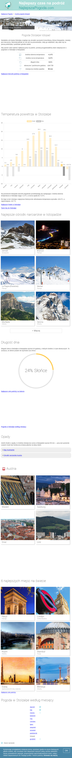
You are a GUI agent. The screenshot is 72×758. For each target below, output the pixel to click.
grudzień (32, 739)
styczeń (32, 707)
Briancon (40, 251)
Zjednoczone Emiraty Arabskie (11, 689)
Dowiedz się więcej (50, 755)
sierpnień (33, 727)
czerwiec (33, 721)
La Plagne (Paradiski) (10, 286)
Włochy (4, 654)
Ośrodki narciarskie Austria (13, 455)
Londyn (40, 616)
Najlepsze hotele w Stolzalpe (11, 204)
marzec (32, 713)
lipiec (31, 724)
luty (31, 710)
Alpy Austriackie (9, 450)
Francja (4, 618)
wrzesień (33, 730)
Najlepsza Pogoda (7, 14)
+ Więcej (36, 331)
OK (66, 750)
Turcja (39, 654)
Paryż (4, 616)
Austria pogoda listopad (22, 14)
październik (33, 733)
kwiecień (32, 716)
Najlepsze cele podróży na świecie (12, 391)
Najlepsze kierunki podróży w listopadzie (14, 74)
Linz (39, 542)
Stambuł (41, 651)
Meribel (40, 286)
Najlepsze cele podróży (8, 692)
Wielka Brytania (42, 618)
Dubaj (4, 686)
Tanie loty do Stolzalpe (8, 208)
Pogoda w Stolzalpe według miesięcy (13, 427)
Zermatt (5, 251)
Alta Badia (6, 322)
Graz (4, 542)
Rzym (4, 651)
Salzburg (41, 507)
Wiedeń (5, 507)
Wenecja (41, 686)
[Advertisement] (36, 91)
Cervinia (40, 322)
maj (31, 718)
